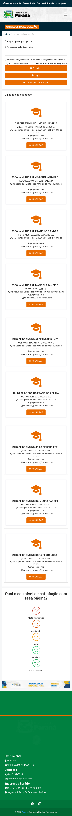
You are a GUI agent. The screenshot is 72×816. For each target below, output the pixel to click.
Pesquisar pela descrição (19, 47)
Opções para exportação (36, 82)
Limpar (36, 75)
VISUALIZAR (36, 145)
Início (7, 34)
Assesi (25, 812)
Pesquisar (36, 68)
